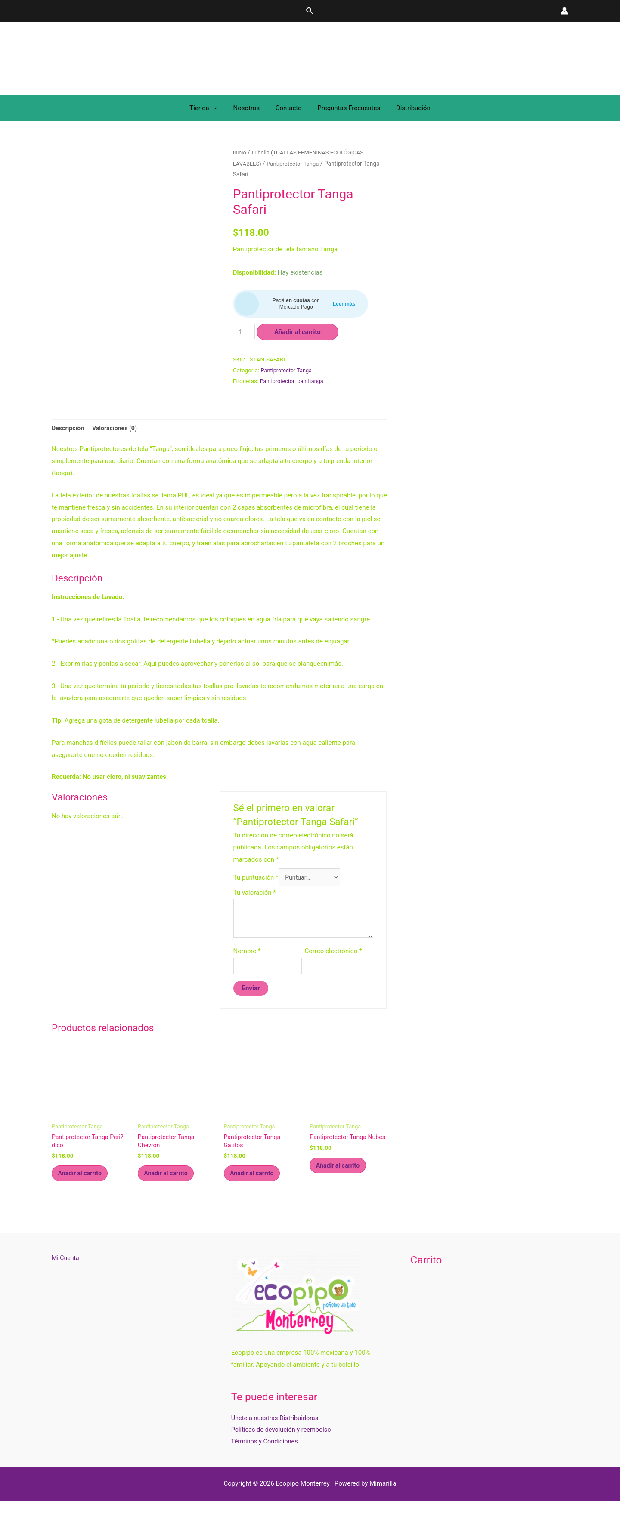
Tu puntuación (256, 895)
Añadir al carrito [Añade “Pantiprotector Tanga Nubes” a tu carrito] (342, 1196)
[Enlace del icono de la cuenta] (564, 11)
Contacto (289, 108)
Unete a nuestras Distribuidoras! (277, 1442)
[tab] (69, 445)
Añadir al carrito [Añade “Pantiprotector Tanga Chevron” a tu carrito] (170, 1196)
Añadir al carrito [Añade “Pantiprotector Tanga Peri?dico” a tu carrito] (84, 1196)
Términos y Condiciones (265, 1466)
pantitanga (313, 380)
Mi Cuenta (66, 1282)
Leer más (344, 304)
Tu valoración (254, 911)
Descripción (69, 444)
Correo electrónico (333, 969)
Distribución (407, 108)
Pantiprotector (278, 380)
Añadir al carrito (299, 332)
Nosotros (249, 108)
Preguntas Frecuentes (346, 108)
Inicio (240, 152)
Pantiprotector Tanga (296, 163)
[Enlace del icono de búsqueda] (310, 11)
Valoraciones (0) (118, 444)
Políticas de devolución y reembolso (282, 1454)
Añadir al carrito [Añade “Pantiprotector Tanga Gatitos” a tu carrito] (256, 1196)
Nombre (247, 969)
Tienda (209, 108)
